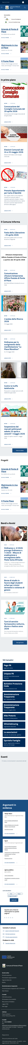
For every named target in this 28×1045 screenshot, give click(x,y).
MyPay (4, 982)
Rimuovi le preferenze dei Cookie (10, 1038)
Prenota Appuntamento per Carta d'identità (14, 191)
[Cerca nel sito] (25, 7)
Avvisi (5, 545)
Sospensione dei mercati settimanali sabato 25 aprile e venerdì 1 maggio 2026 (14, 430)
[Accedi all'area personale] (24, 2)
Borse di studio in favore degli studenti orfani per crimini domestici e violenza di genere (14, 585)
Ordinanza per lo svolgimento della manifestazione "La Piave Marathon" (12, 345)
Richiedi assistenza (6, 975)
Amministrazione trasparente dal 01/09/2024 (13, 988)
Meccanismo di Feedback (8, 1002)
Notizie (5, 103)
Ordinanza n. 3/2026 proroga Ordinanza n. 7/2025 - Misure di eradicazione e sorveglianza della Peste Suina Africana (13, 553)
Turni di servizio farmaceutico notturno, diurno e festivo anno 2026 (14, 625)
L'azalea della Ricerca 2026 (13, 320)
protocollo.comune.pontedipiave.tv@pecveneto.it (14, 1025)
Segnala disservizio (6, 980)
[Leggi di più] (8, 122)
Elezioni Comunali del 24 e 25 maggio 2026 (13, 151)
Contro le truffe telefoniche (11, 387)
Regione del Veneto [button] (5, 2)
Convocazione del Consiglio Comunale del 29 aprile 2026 (14, 109)
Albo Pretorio (5, 991)
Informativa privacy (7, 997)
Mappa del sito (5, 1035)
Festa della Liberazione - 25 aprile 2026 (14, 233)
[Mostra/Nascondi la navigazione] (2, 7)
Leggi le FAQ (5, 1004)
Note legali (4, 1006)
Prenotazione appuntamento (9, 978)
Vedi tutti (14, 900)
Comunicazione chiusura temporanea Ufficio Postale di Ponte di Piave (14, 277)
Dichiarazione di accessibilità (9, 999)
